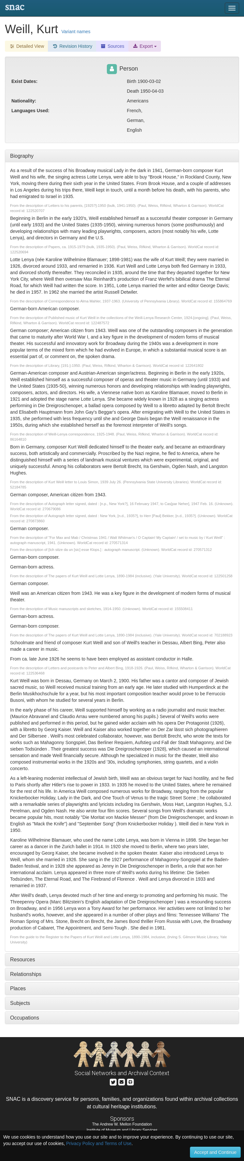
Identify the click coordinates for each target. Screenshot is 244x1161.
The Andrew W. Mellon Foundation (122, 1124)
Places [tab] (18, 988)
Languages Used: (30, 110)
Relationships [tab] (25, 974)
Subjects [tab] (20, 1003)
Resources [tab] (22, 959)
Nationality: (23, 100)
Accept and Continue (215, 1152)
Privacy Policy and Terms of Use (98, 1143)
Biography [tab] (22, 156)
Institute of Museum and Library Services (122, 1130)
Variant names (75, 31)
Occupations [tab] (24, 1018)
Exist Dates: (24, 81)
